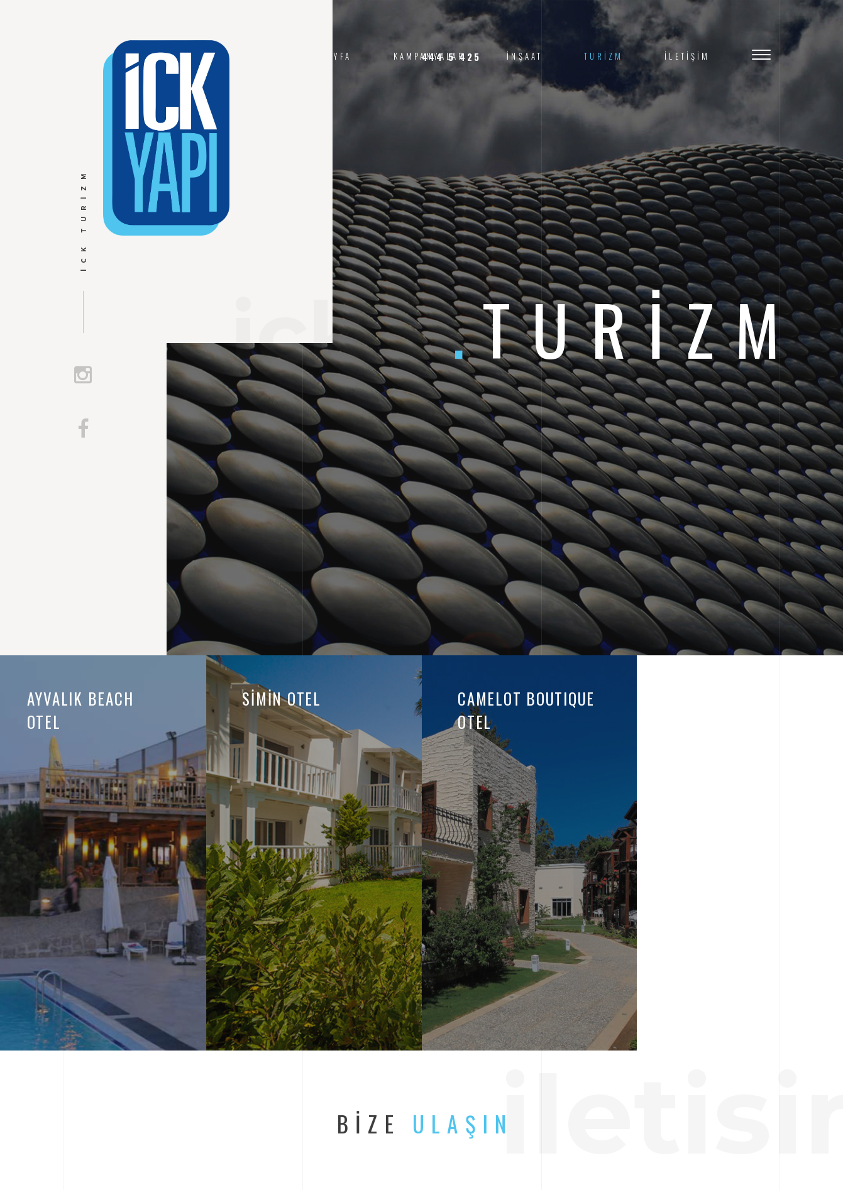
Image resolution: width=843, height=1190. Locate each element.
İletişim (687, 56)
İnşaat (525, 56)
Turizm (603, 56)
